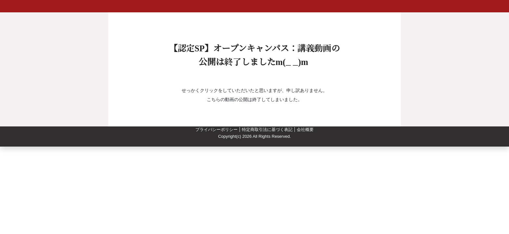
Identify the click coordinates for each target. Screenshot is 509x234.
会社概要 (305, 129)
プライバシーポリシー (216, 129)
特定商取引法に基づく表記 (267, 129)
